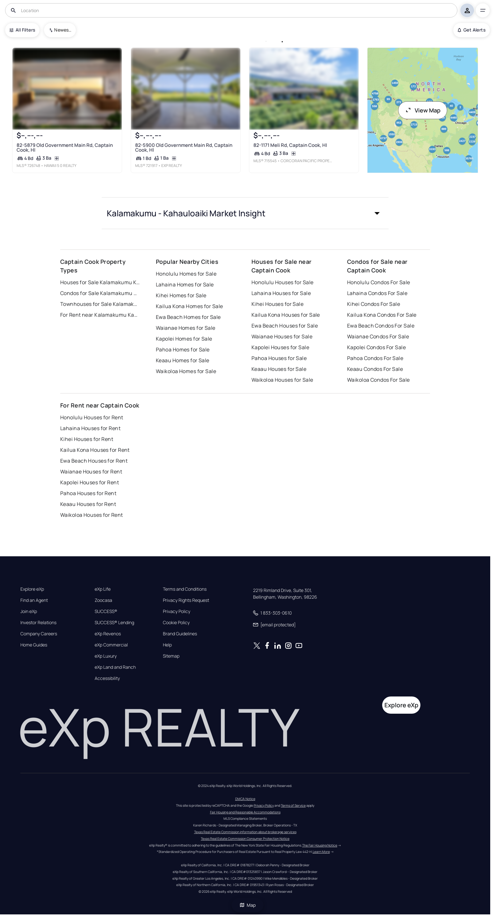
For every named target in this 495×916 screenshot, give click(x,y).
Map (247, 905)
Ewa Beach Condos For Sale (380, 325)
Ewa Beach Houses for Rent (93, 460)
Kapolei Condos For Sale (376, 347)
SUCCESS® (106, 611)
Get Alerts (471, 30)
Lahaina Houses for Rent (90, 428)
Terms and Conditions (185, 589)
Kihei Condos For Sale (373, 303)
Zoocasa (103, 600)
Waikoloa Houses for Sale (282, 379)
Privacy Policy (176, 611)
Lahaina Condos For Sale (377, 293)
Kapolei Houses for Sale (280, 347)
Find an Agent (34, 600)
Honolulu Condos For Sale (378, 282)
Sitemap (171, 656)
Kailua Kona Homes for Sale (189, 306)
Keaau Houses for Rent (88, 504)
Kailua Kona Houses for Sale (285, 314)
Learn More (321, 851)
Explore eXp (32, 589)
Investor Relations (38, 622)
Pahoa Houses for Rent (88, 493)
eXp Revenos (108, 633)
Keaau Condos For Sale (375, 368)
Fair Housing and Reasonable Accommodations (245, 812)
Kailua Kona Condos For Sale (382, 314)
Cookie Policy (176, 622)
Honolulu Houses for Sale (282, 282)
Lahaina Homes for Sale (185, 284)
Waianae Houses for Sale (281, 336)
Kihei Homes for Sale (181, 295)
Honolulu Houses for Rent (91, 417)
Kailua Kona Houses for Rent (95, 449)
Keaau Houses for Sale (278, 368)
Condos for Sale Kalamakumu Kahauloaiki (100, 293)
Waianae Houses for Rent (91, 471)
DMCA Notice (245, 799)
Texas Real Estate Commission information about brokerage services (245, 832)
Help (167, 645)
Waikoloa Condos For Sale (378, 379)
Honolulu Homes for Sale (186, 273)
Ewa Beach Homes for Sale (188, 317)
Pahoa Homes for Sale (183, 349)
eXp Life (103, 589)
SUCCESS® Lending (114, 622)
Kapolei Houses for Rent (89, 482)
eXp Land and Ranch (115, 667)
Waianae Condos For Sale (378, 336)
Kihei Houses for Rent (86, 439)
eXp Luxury (106, 656)
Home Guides (33, 645)
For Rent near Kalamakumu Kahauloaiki (100, 314)
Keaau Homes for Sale (182, 360)
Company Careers (38, 633)
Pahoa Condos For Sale (375, 358)
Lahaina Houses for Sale (281, 293)
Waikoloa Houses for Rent (91, 514)
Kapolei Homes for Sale (184, 338)
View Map (422, 110)
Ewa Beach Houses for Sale (284, 325)
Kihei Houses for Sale (277, 303)
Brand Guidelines (180, 633)
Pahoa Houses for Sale (279, 358)
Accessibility (107, 678)
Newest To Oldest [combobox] (62, 30)
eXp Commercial (111, 645)
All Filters (22, 30)
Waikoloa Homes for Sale (186, 371)
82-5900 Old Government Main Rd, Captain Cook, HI (183, 147)
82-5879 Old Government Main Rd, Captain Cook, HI (65, 147)
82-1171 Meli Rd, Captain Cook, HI (290, 145)
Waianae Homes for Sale (185, 327)
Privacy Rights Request (186, 600)
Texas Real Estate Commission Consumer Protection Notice (245, 838)
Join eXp (28, 611)
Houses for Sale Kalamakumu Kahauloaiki (100, 282)
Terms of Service (293, 805)
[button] (245, 213)
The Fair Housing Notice (319, 845)
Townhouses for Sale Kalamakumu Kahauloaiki (100, 303)
